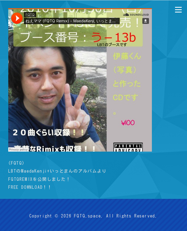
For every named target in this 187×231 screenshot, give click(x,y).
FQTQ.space (87, 216)
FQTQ (16, 163)
